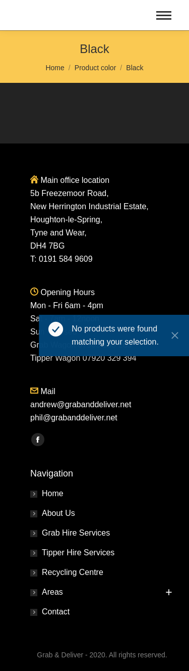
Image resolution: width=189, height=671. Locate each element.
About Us (58, 513)
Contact (56, 611)
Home (53, 493)
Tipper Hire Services (78, 552)
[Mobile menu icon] (163, 15)
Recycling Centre (72, 572)
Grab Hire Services (76, 533)
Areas (52, 592)
